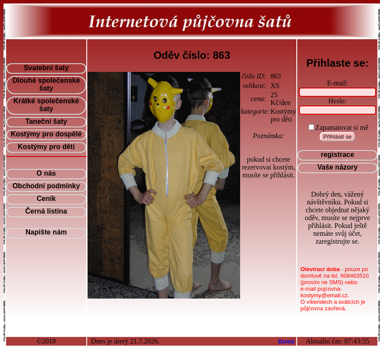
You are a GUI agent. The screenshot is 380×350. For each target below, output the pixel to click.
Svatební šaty (46, 67)
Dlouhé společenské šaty (46, 84)
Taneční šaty (46, 121)
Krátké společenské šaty (46, 104)
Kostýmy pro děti (46, 146)
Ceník (46, 198)
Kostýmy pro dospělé (46, 134)
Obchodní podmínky (46, 186)
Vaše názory (337, 167)
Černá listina (46, 211)
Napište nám (46, 232)
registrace (337, 154)
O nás (46, 173)
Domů (286, 341)
